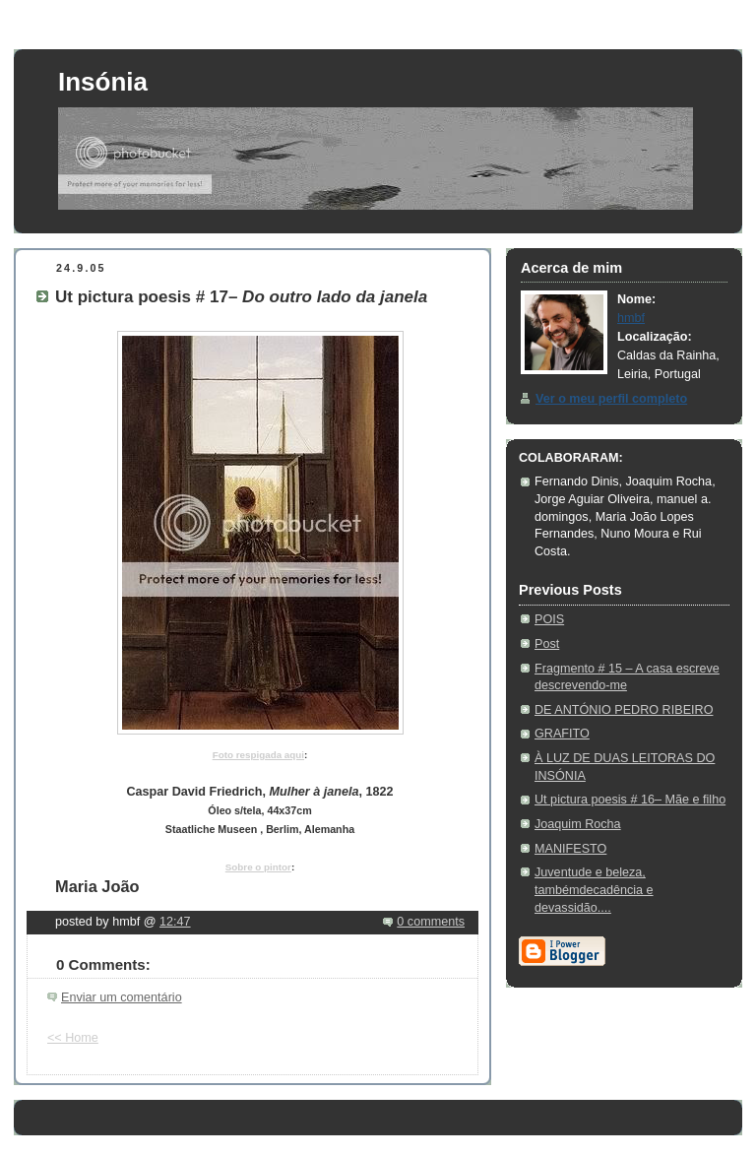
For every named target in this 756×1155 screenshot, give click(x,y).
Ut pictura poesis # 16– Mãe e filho (630, 799)
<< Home (72, 1038)
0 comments (431, 922)
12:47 (175, 922)
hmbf (631, 318)
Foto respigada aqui (258, 754)
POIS (549, 619)
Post (547, 644)
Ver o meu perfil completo (611, 399)
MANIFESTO (570, 849)
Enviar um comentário (121, 997)
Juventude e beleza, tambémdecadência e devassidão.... (594, 890)
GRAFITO (562, 733)
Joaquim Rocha (578, 824)
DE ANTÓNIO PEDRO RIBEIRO (624, 710)
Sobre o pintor (258, 867)
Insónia (103, 81)
